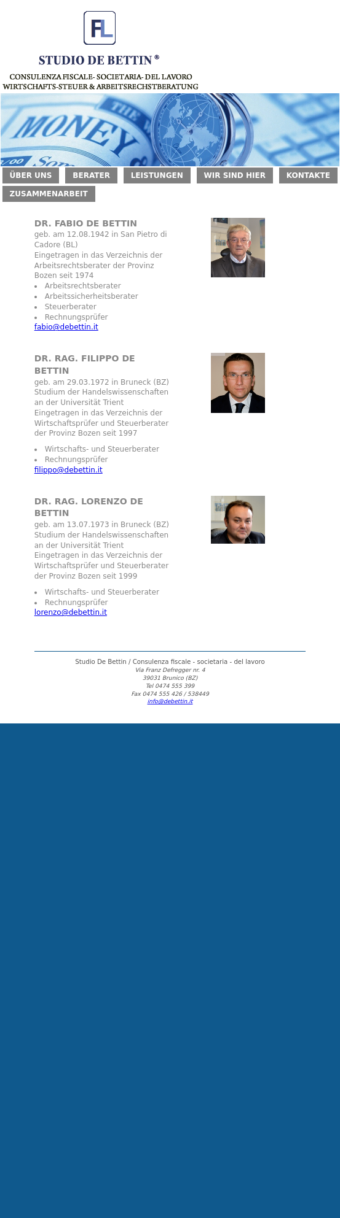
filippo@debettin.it (68, 470)
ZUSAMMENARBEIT (49, 194)
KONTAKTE (308, 175)
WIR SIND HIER (235, 175)
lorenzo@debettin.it (70, 612)
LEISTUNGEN (157, 175)
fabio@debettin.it (66, 327)
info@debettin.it (170, 701)
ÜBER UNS (31, 175)
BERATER (91, 175)
